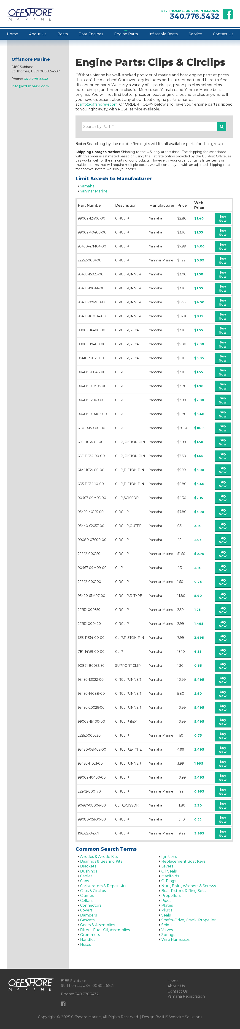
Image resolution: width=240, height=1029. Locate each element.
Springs (168, 935)
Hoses (85, 944)
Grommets (90, 935)
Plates (167, 905)
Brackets (88, 866)
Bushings (88, 871)
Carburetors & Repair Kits (103, 886)
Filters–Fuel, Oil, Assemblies (105, 930)
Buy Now (223, 218)
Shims (166, 925)
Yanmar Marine (94, 191)
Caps (84, 881)
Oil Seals (169, 871)
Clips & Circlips (93, 891)
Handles (87, 939)
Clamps (87, 895)
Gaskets (87, 920)
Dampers (88, 915)
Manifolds (170, 876)
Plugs (166, 910)
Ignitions (169, 856)
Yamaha (87, 186)
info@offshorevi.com (99, 104)
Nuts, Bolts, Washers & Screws (188, 886)
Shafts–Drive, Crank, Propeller (188, 920)
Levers (167, 866)
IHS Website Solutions (182, 1017)
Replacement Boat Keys (183, 861)
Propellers (171, 895)
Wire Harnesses (175, 939)
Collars (86, 900)
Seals (166, 915)
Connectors (90, 905)
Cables (86, 876)
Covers (86, 910)
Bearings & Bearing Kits (101, 861)
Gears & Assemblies (97, 925)
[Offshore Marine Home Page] (30, 14)
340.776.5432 (194, 16)
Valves (167, 930)
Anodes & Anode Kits (99, 856)
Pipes (166, 900)
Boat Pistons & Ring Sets (183, 891)
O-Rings (168, 881)
